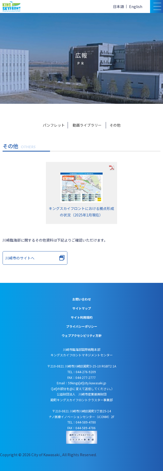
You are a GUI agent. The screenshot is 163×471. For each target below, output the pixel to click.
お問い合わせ (81, 299)
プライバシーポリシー (81, 326)
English (135, 6)
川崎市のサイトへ (35, 258)
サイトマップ (81, 308)
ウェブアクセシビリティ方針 (82, 335)
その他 (115, 125)
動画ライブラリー (87, 125)
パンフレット (54, 125)
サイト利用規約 (82, 317)
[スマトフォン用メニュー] (156, 6)
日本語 (118, 6)
